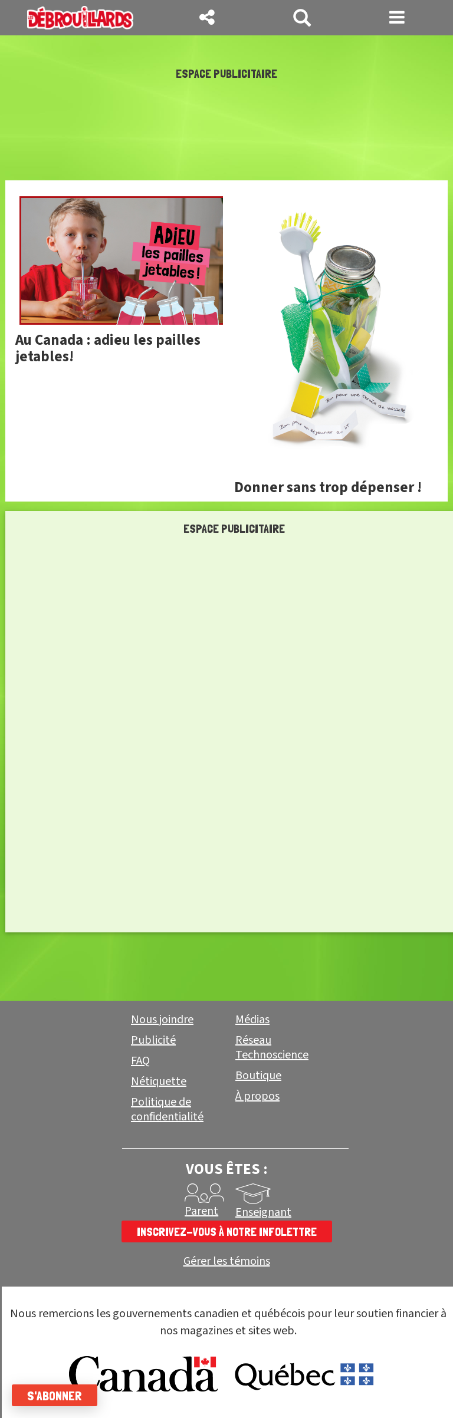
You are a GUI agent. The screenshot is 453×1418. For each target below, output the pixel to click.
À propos (257, 1096)
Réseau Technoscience (271, 1047)
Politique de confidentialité (167, 1109)
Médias (252, 1019)
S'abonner (54, 1395)
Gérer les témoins (226, 1261)
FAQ (140, 1061)
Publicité (153, 1040)
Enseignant (263, 1212)
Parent (201, 1211)
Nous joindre (162, 1019)
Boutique (258, 1075)
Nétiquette (158, 1081)
